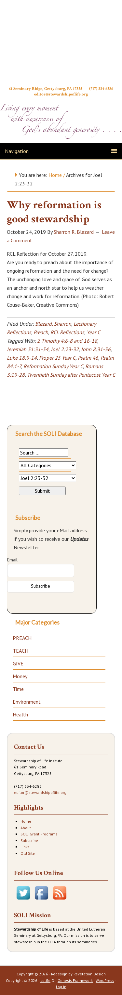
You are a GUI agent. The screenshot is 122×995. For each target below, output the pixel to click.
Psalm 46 (88, 357)
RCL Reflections (67, 332)
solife (45, 980)
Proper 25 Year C (57, 357)
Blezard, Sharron (53, 323)
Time (18, 689)
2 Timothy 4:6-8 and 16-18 (67, 340)
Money (20, 676)
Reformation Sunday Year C (53, 366)
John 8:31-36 (96, 349)
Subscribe (29, 840)
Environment (27, 701)
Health (20, 714)
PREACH (22, 638)
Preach (41, 332)
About (25, 827)
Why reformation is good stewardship (54, 212)
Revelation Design (90, 973)
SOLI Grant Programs (39, 834)
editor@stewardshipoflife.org (61, 95)
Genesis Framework (75, 980)
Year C (93, 332)
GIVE (18, 663)
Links (25, 846)
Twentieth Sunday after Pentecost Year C (71, 374)
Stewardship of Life (61, 45)
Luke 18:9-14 (22, 357)
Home (25, 821)
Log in (61, 986)
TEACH (20, 650)
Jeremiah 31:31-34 (27, 349)
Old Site (27, 853)
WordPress (105, 980)
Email (12, 560)
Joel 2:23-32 (65, 349)
